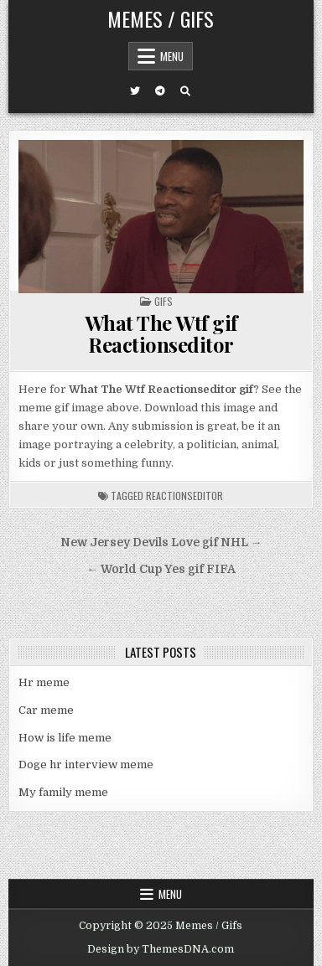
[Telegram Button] (160, 91)
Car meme (46, 710)
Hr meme (44, 682)
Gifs (163, 301)
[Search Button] (185, 91)
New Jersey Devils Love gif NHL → (161, 542)
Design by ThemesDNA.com (160, 949)
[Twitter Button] (135, 91)
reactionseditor (184, 495)
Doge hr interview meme (85, 764)
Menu (172, 56)
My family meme (63, 792)
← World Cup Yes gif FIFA (161, 569)
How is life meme (65, 737)
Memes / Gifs (160, 18)
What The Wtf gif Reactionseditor (161, 333)
